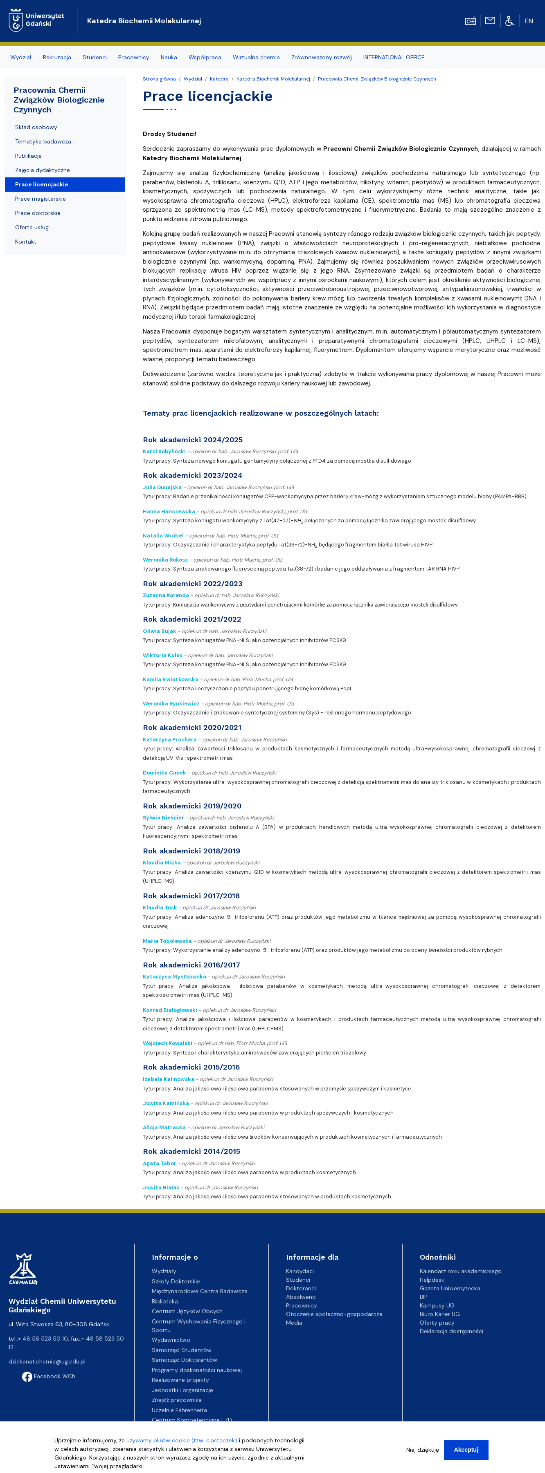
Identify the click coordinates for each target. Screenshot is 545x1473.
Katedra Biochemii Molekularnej (144, 21)
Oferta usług (32, 227)
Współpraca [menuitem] (205, 57)
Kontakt (25, 241)
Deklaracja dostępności (451, 1331)
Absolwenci (301, 1297)
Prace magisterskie (40, 198)
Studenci (298, 1279)
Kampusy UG (437, 1305)
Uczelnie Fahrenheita (179, 1410)
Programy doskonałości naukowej (197, 1370)
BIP (424, 1297)
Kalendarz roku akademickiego (461, 1271)
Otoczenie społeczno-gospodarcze (334, 1314)
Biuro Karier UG (440, 1314)
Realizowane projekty (180, 1379)
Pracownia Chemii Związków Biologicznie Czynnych (377, 79)
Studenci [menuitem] (95, 57)
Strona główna (159, 79)
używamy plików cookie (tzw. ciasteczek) (181, 1442)
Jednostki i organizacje (182, 1390)
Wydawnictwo (171, 1339)
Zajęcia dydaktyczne (42, 170)
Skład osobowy (36, 127)
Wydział (193, 79)
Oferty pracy (437, 1322)
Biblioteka (165, 1301)
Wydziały (164, 1271)
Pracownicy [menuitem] (133, 57)
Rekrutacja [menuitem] (57, 57)
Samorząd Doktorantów (184, 1359)
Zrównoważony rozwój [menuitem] (321, 57)
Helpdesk (432, 1279)
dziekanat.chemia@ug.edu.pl (47, 1361)
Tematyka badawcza (43, 141)
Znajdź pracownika (177, 1400)
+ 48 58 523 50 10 (43, 1338)
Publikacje (28, 155)
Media (294, 1322)
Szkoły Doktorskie (176, 1281)
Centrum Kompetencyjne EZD (192, 1420)
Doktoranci (301, 1288)
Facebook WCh (48, 1376)
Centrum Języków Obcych (187, 1311)
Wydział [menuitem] (21, 57)
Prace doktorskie (38, 213)
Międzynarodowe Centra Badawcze (200, 1291)
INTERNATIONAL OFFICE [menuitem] (394, 57)
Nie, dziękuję (422, 1451)
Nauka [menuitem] (169, 57)
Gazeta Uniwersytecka (450, 1288)
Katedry (219, 79)
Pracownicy (301, 1305)
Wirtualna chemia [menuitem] (256, 57)
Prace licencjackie (41, 184)
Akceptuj (466, 1451)
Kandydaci (300, 1271)
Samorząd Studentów (182, 1350)
